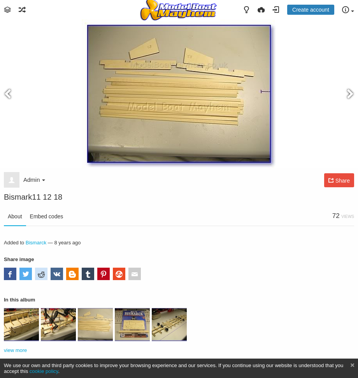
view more (15, 350)
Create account (310, 10)
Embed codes (46, 216)
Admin (34, 179)
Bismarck (36, 243)
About (15, 216)
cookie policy (44, 371)
